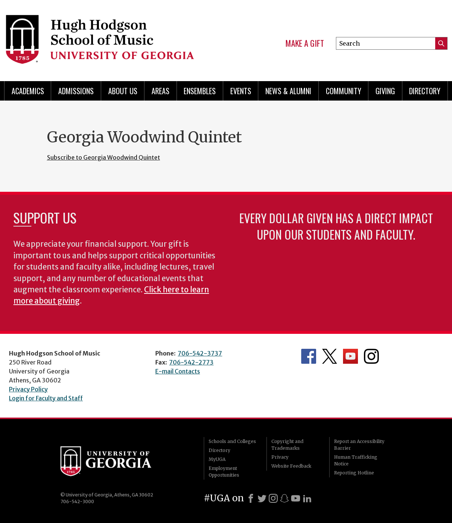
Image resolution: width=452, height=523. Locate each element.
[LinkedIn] (307, 498)
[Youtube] (295, 498)
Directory (424, 90)
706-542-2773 (191, 362)
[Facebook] (250, 498)
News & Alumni (288, 90)
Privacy (280, 457)
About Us (122, 90)
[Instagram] (273, 498)
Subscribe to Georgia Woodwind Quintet (103, 157)
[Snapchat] (284, 498)
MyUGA (217, 459)
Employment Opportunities (224, 471)
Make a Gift (305, 43)
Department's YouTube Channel (350, 356)
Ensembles (200, 90)
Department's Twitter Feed (329, 356)
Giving (385, 90)
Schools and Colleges (232, 441)
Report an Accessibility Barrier (359, 445)
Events (240, 90)
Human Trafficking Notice (355, 460)
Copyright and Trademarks (287, 445)
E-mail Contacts (177, 371)
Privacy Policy (28, 389)
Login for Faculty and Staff (46, 398)
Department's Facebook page (308, 356)
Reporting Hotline (354, 473)
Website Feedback (291, 466)
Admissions (76, 90)
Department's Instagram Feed (371, 356)
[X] (262, 498)
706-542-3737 (200, 353)
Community (343, 90)
